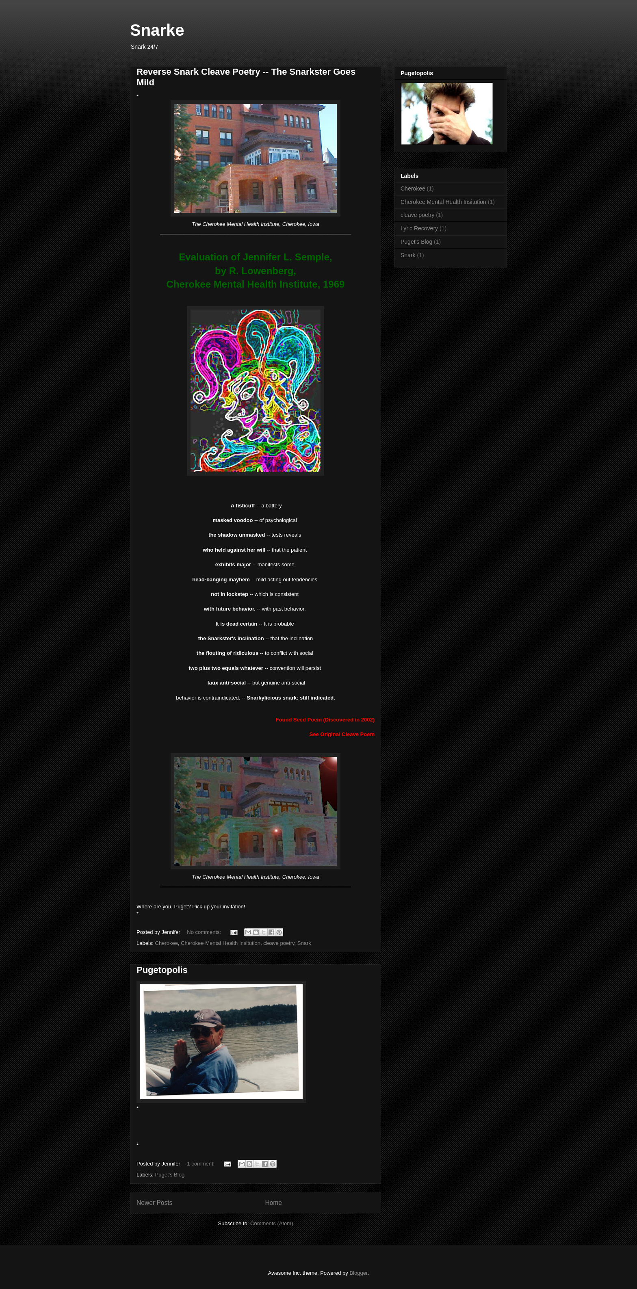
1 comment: (201, 1164)
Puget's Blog (170, 1175)
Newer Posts (154, 1202)
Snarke (157, 30)
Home (273, 1202)
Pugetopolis (162, 970)
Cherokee (166, 943)
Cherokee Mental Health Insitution (220, 943)
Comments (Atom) (271, 1223)
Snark (304, 943)
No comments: (204, 932)
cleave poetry (278, 943)
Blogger (358, 1273)
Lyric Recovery (419, 228)
